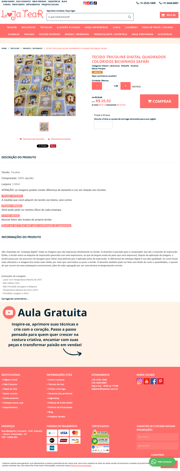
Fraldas (29, 34)
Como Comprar (56, 379)
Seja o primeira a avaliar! (104, 76)
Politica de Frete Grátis (60, 402)
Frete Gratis (18, 4)
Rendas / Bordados (77, 34)
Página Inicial (10, 379)
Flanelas (14, 34)
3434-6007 (170, 3)
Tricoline (46, 27)
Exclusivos (29, 27)
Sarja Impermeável (96, 27)
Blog (64, 1)
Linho (116, 27)
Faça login (70, 10)
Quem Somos (8, 1)
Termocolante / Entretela (110, 34)
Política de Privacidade (60, 407)
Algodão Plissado (68, 27)
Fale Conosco (23, 1)
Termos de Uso (56, 384)
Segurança (53, 398)
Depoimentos (33, 4)
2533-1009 (148, 3)
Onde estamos (11, 398)
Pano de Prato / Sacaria (157, 27)
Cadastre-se (54, 1)
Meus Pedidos (39, 1)
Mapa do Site (10, 388)
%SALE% (12, 27)
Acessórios (165, 34)
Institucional (11, 374)
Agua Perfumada (142, 34)
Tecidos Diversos (49, 34)
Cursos (7, 4)
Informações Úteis (59, 374)
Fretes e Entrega (57, 388)
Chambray (131, 27)
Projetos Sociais (50, 4)
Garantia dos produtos (60, 393)
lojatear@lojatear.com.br (105, 388)
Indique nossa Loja (13, 402)
